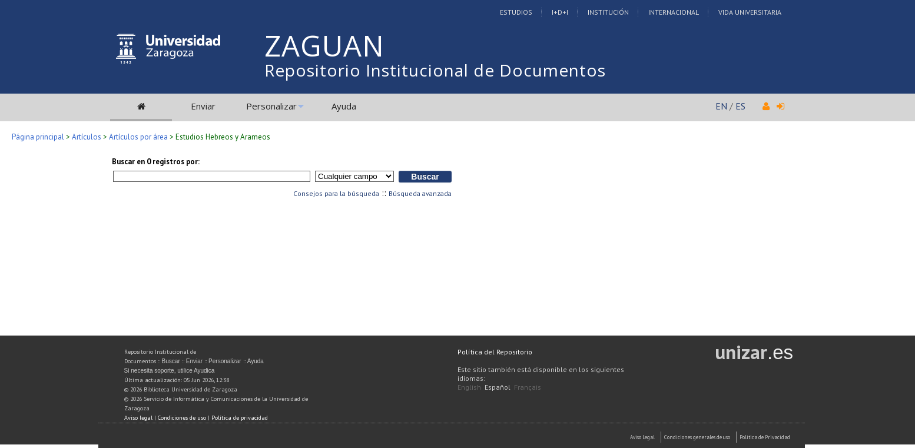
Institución (608, 12)
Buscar (171, 361)
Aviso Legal (642, 437)
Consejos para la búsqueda (336, 193)
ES (740, 106)
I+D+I (560, 12)
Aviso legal (138, 418)
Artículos (86, 137)
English (469, 387)
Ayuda (343, 106)
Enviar (203, 106)
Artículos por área (138, 137)
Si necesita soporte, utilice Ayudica (169, 370)
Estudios (516, 12)
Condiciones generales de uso (697, 437)
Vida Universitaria (749, 12)
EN (721, 106)
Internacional (673, 12)
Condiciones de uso (182, 418)
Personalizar (271, 106)
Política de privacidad (239, 418)
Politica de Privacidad (765, 437)
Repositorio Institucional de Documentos (435, 70)
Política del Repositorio (495, 351)
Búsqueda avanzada (420, 193)
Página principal (38, 137)
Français (527, 387)
